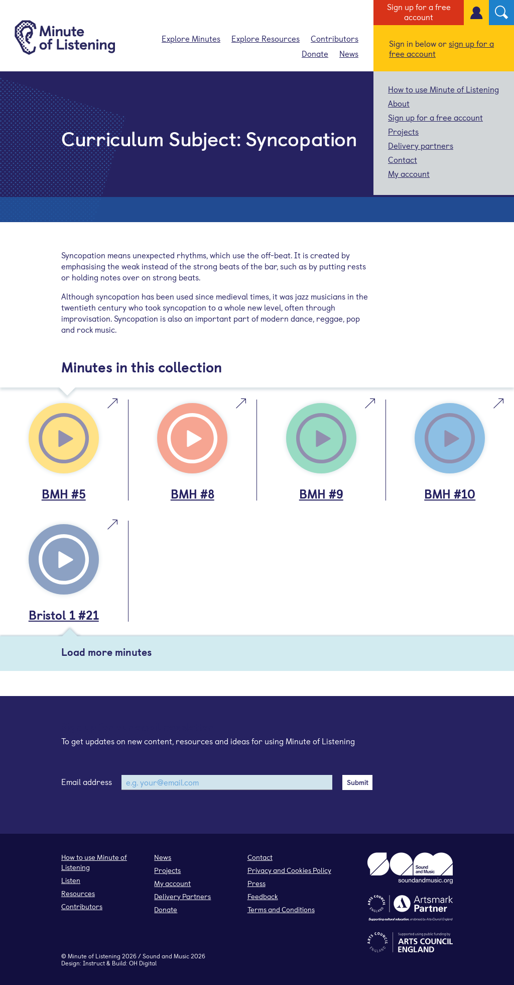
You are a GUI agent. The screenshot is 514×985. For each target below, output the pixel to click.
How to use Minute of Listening (443, 89)
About (399, 103)
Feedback (262, 896)
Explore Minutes (191, 38)
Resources (78, 893)
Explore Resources (265, 38)
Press (256, 883)
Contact (402, 159)
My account (409, 173)
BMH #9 (321, 493)
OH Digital (143, 962)
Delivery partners (420, 145)
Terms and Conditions (281, 909)
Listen (70, 880)
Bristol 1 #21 (64, 615)
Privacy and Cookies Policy (289, 870)
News (348, 53)
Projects (403, 131)
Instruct (94, 962)
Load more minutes (106, 651)
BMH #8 (192, 493)
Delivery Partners (182, 896)
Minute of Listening (94, 955)
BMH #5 (64, 493)
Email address (86, 781)
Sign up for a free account (419, 12)
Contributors (334, 38)
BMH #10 (449, 493)
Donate (315, 53)
